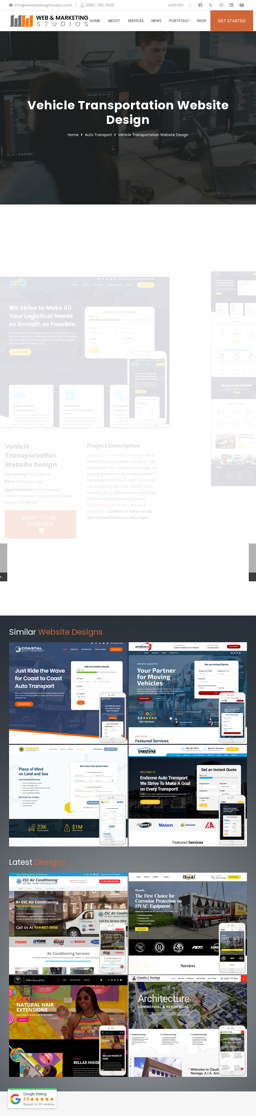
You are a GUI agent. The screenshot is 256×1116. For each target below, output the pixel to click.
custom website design (139, 455)
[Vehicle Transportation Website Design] (97, 280)
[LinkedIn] (231, 5)
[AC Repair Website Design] (68, 923)
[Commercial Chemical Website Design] (188, 923)
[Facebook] (200, 5)
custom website (34, 496)
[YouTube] (242, 5)
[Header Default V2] (49, 20)
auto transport (62, 489)
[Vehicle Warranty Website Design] (68, 795)
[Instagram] (221, 5)
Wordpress (43, 502)
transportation (64, 496)
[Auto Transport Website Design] (188, 795)
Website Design (116, 505)
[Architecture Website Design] (188, 1026)
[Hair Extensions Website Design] (68, 1026)
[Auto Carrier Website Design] (68, 693)
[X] (211, 5)
